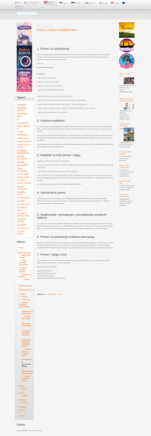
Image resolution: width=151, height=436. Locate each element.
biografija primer (21, 109)
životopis (22, 224)
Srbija (62, 3)
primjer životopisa (22, 187)
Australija (103, 3)
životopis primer (23, 228)
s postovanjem (23, 198)
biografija (21, 104)
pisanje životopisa (22, 157)
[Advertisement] (74, 37)
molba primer (23, 135)
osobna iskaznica (23, 151)
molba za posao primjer (24, 146)
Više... (60, 294)
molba (20, 131)
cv (18, 119)
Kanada (115, 3)
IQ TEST (19, 7)
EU (124, 3)
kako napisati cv (23, 127)
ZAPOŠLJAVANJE (31, 3)
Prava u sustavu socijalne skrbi (56, 29)
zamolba (21, 201)
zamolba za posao (22, 208)
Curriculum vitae (22, 114)
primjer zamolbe (24, 183)
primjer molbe (23, 174)
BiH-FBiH (89, 3)
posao (20, 161)
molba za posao (24, 141)
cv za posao (23, 122)
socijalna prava (51, 294)
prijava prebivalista (22, 169)
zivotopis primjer (21, 220)
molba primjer (23, 138)
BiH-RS (75, 3)
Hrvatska (49, 3)
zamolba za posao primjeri (23, 214)
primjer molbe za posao (23, 178)
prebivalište (22, 165)
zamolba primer (24, 204)
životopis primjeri (21, 232)
